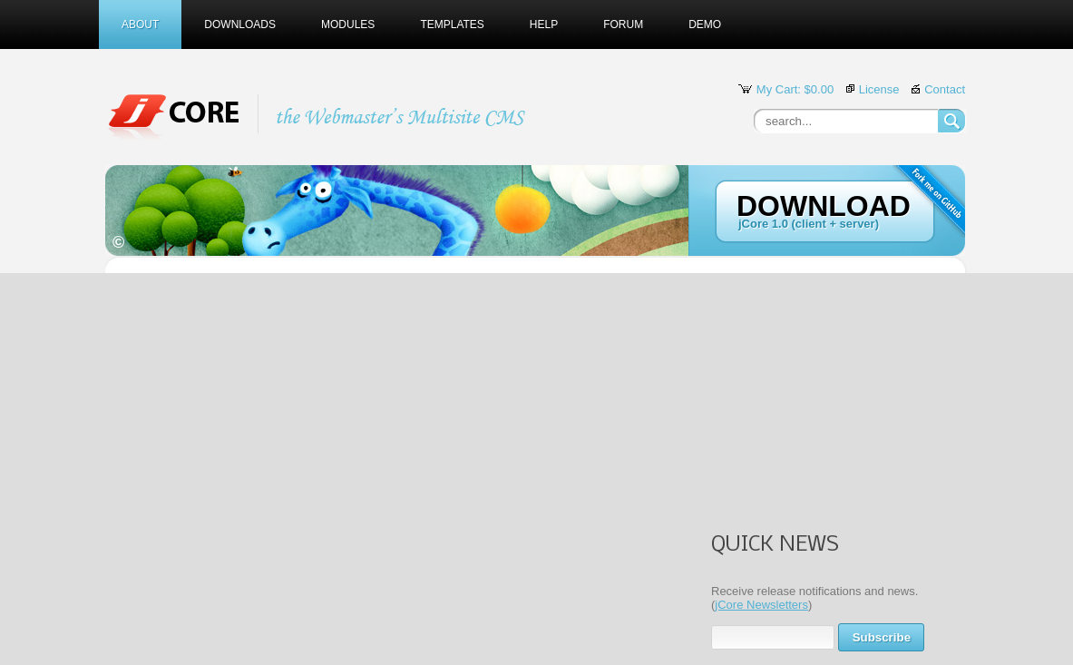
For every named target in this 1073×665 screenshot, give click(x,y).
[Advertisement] (824, 403)
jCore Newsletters (761, 604)
